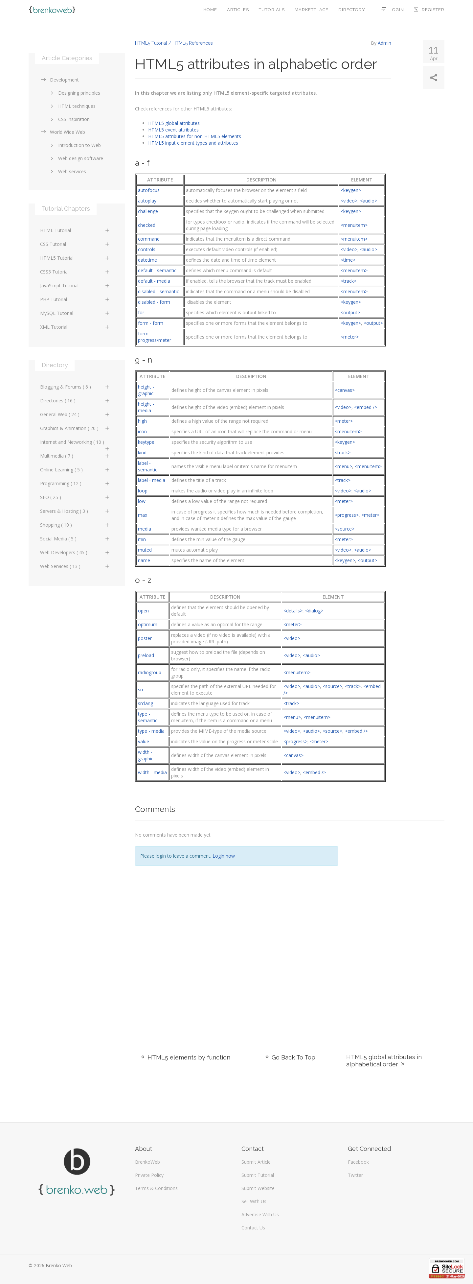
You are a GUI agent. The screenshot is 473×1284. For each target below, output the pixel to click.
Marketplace (311, 9)
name (144, 560)
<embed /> (365, 407)
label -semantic (147, 466)
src (141, 689)
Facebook (358, 1162)
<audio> (368, 201)
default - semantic (157, 270)
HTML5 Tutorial (75, 258)
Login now (224, 856)
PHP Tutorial (75, 299)
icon (142, 431)
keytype (146, 442)
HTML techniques (72, 106)
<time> (348, 260)
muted (145, 550)
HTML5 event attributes (173, 130)
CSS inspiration (69, 119)
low (142, 501)
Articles (238, 9)
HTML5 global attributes (174, 123)
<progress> (347, 515)
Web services (67, 171)
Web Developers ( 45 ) (75, 552)
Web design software (75, 158)
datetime (147, 260)
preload (146, 655)
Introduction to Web (74, 145)
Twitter (355, 1175)
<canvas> (345, 390)
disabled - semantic (158, 291)
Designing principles (74, 93)
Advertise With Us (260, 1214)
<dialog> (314, 610)
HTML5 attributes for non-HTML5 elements (194, 136)
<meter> (350, 337)
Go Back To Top (289, 1057)
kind (142, 452)
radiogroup (149, 672)
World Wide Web (62, 132)
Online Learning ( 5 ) (75, 469)
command (149, 239)
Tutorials (272, 9)
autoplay (147, 201)
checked (146, 225)
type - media (151, 731)
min (142, 539)
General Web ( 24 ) (75, 414)
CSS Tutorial (75, 244)
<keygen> (351, 190)
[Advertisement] (396, 929)
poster (145, 638)
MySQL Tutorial (75, 313)
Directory (351, 9)
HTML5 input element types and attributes (193, 143)
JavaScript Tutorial (75, 285)
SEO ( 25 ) (75, 497)
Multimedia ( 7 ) (75, 456)
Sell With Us (253, 1201)
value (143, 741)
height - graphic (146, 390)
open (143, 610)
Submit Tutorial (257, 1175)
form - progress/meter (154, 336)
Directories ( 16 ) (75, 400)
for (141, 312)
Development (59, 80)
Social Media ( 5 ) (75, 538)
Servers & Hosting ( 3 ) (75, 511)
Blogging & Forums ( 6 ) (75, 387)
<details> (293, 610)
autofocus (149, 190)
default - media (154, 281)
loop (142, 490)
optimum (147, 624)
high (142, 421)
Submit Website (258, 1188)
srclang (145, 703)
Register (429, 9)
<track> (348, 281)
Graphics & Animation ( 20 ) (75, 428)
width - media (152, 772)
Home (210, 9)
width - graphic (145, 755)
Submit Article (256, 1162)
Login (393, 9)
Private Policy (149, 1175)
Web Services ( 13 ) (75, 566)
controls (146, 249)
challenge (148, 211)
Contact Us (253, 1228)
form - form (150, 323)
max (142, 515)
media (144, 529)
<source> (344, 529)
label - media (151, 480)
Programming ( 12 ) (75, 483)
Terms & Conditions (156, 1188)
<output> (350, 312)
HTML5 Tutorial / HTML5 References (174, 43)
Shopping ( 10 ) (75, 525)
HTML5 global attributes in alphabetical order (384, 1061)
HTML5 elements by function (185, 1057)
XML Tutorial (75, 327)
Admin (384, 43)
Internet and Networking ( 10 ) (75, 444)
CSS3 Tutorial (75, 272)
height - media (146, 407)
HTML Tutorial (75, 230)
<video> (349, 201)
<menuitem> (354, 225)
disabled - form (154, 302)
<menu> (343, 466)
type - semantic (147, 717)
